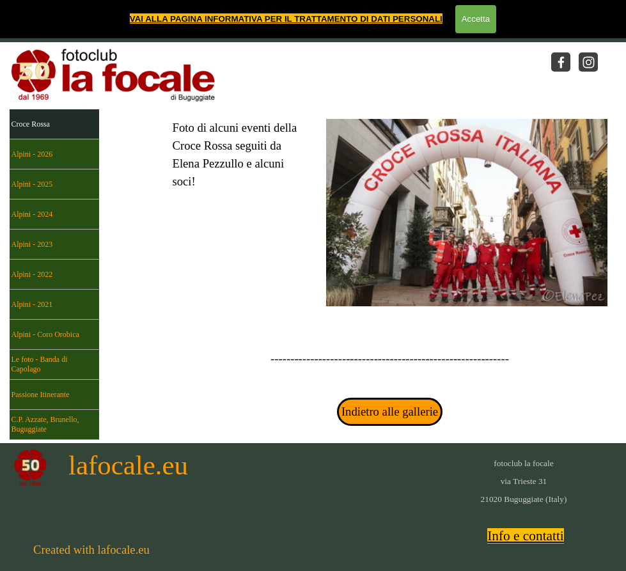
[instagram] (588, 62)
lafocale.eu (128, 465)
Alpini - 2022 (32, 274)
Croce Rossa (31, 124)
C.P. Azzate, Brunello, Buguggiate (45, 424)
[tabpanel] (237, 190)
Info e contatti (525, 536)
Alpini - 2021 (32, 304)
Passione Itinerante (41, 394)
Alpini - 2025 (32, 184)
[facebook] (560, 62)
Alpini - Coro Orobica (45, 334)
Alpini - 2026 (32, 154)
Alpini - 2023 (32, 244)
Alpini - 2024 (32, 214)
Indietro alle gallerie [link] (389, 411)
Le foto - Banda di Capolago (40, 364)
